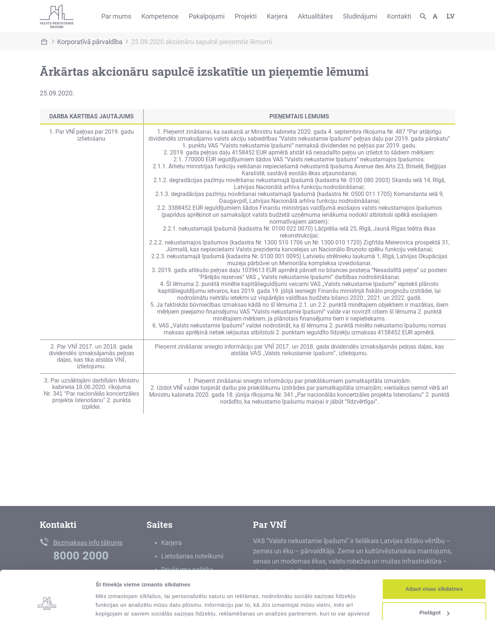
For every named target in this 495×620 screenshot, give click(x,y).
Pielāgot (434, 576)
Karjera (277, 16)
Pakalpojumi (207, 16)
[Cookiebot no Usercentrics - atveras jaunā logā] (47, 605)
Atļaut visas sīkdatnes (434, 552)
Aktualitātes (315, 16)
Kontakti (399, 16)
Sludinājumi (360, 16)
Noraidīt (434, 600)
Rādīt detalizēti (115, 606)
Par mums (116, 16)
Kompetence (160, 16)
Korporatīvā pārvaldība (89, 42)
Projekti (246, 16)
